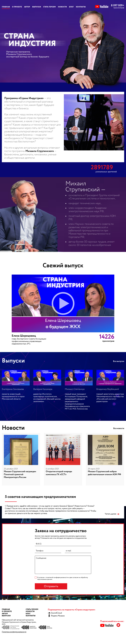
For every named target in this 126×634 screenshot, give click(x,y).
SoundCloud (55, 613)
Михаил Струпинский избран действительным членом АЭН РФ (104, 473)
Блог (71, 7)
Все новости (118, 429)
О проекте (17, 7)
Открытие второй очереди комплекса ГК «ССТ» (59, 473)
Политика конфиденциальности (14, 632)
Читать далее (110, 514)
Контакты (81, 7)
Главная (6, 7)
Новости (62, 7)
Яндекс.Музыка (56, 616)
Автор (27, 7)
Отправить (51, 586)
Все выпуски (118, 361)
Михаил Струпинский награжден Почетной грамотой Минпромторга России (20, 474)
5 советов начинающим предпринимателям (40, 497)
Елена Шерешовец (24, 336)
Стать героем (49, 7)
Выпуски (36, 7)
